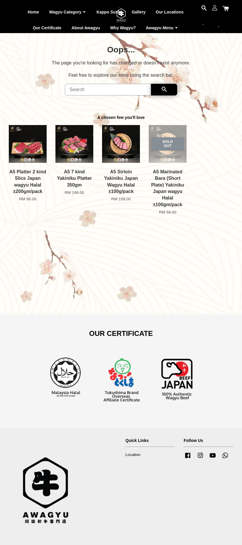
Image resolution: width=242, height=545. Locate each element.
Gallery (138, 12)
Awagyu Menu (162, 27)
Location (133, 454)
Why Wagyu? (123, 27)
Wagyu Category (68, 12)
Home (33, 12)
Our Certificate (47, 27)
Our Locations (170, 12)
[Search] (108, 89)
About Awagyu (86, 27)
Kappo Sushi (109, 12)
